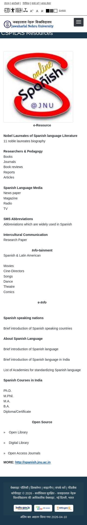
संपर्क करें (35, 3)
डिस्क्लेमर (36, 487)
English (62, 11)
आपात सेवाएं (46, 3)
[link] (33, 462)
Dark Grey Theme (51, 11)
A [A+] (31, 11)
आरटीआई (15, 3)
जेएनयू (6, 3)
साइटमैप (48, 487)
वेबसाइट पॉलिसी (19, 487)
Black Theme (47, 11)
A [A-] (42, 11)
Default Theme (55, 11)
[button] (78, 21)
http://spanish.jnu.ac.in (33, 462)
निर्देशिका (26, 3)
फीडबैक (72, 487)
